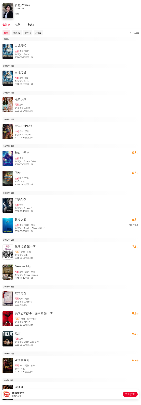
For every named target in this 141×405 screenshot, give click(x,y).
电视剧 (17, 252)
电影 (16, 51)
